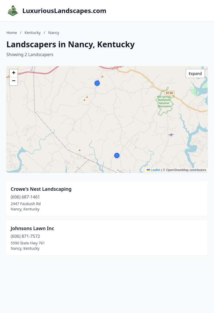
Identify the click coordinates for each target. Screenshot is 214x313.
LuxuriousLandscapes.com (64, 10)
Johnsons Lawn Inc (32, 228)
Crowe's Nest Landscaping (41, 189)
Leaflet (153, 170)
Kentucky (32, 32)
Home (11, 32)
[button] (97, 83)
